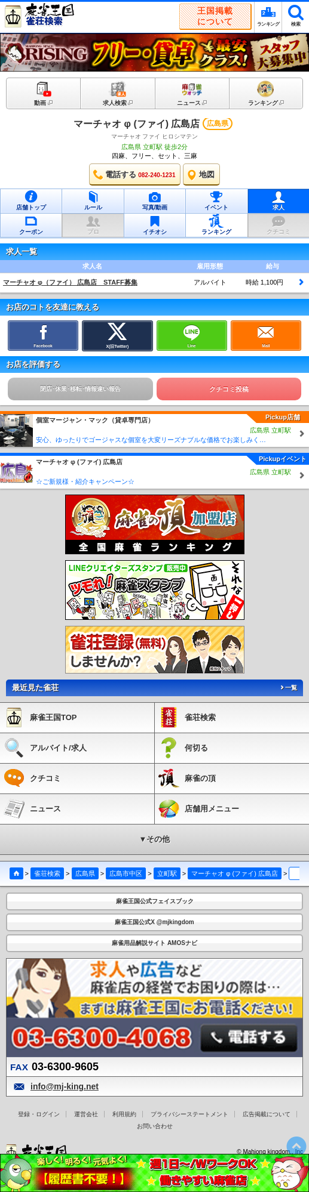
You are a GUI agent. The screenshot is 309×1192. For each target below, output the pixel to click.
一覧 (288, 687)
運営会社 (86, 1114)
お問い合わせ (155, 1126)
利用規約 (124, 1114)
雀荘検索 (47, 873)
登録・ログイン (39, 1114)
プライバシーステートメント (189, 1114)
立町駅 (167, 873)
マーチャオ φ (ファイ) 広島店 (137, 124)
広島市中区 (125, 873)
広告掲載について (266, 1114)
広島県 (85, 873)
